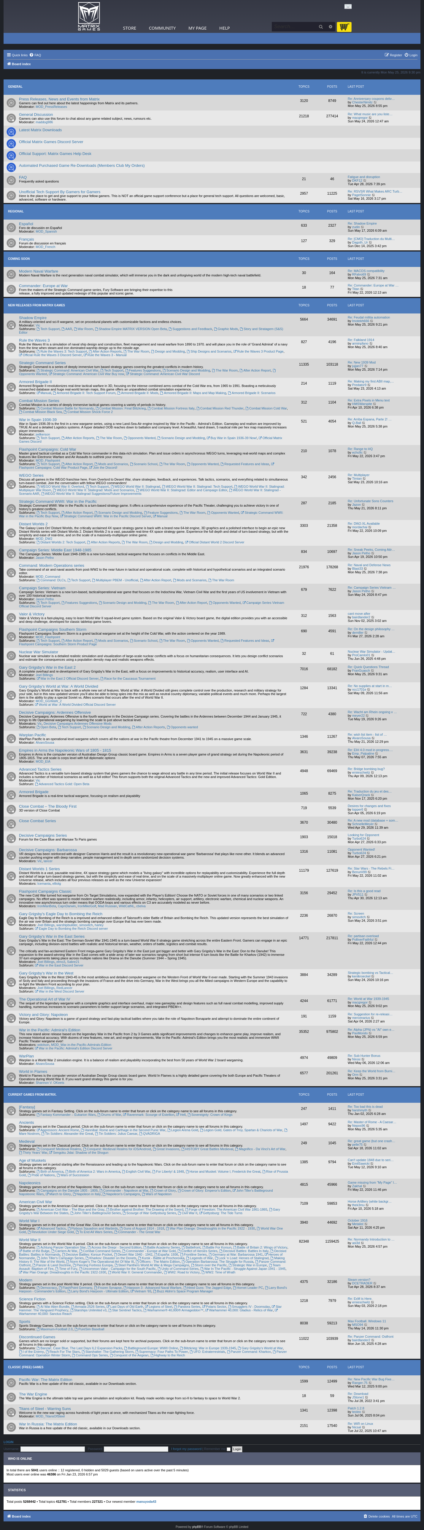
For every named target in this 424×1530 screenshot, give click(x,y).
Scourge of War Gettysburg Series (149, 1213)
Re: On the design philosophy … (371, 629)
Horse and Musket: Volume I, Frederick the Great (223, 1171)
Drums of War (109, 1114)
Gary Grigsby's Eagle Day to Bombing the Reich (60, 914)
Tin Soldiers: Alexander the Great (67, 1133)
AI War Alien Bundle (52, 1306)
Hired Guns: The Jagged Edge (207, 1287)
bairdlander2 (361, 617)
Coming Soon (19, 258)
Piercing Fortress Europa (93, 1265)
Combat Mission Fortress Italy (170, 408)
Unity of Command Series (178, 1268)
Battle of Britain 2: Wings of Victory (260, 1247)
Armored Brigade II (35, 382)
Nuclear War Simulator (38, 652)
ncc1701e (359, 689)
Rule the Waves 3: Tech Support (61, 351)
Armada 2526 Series (88, 1306)
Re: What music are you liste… (370, 114)
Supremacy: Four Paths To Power (161, 1351)
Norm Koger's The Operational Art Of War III (100, 1261)
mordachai (359, 527)
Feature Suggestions (161, 512)
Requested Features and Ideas (244, 464)
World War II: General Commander (135, 1272)
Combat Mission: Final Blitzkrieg (121, 408)
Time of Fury (66, 1268)
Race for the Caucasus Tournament (128, 678)
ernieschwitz (361, 772)
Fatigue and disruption (364, 177)
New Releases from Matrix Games (36, 305)
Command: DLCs (50, 580)
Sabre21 (73, 962)
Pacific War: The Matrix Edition (45, 1379)
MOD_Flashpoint (48, 460)
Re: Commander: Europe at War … (373, 285)
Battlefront (191, 1247)
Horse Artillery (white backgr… (370, 1201)
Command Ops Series (90, 1355)
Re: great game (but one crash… (371, 1141)
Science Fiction (32, 1299)
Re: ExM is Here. (360, 1298)
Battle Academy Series (161, 1247)
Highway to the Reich (167, 1355)
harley (99, 925)
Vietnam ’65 (140, 1291)
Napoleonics (30, 1183)
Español (26, 224)
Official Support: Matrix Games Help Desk (55, 153)
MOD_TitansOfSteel (50, 1416)
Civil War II (187, 1213)
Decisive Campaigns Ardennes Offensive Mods (78, 723)
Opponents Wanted (139, 438)
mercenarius (361, 1018)
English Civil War (136, 1171)
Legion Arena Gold (182, 1130)
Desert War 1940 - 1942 (133, 1254)
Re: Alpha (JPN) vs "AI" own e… (371, 1029)
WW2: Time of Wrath (218, 1272)
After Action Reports (105, 351)
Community (162, 28)
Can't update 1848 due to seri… (371, 1160)
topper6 (357, 809)
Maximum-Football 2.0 (54, 1329)
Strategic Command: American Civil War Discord (163, 374)
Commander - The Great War (137, 1232)
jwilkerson (43, 434)
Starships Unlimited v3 (88, 1310)
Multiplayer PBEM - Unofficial (115, 580)
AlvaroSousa (45, 742)
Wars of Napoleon (156, 1194)
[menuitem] (35, 55)
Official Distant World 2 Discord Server (214, 542)
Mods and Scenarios (111, 464)
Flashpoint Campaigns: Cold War (47, 449)
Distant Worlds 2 (33, 524)
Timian (357, 478)
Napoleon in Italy (87, 1194)
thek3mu (358, 1205)
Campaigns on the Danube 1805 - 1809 (66, 1190)
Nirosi (356, 1059)
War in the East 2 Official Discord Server (67, 678)
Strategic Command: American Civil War (67, 370)
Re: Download (358, 1393)
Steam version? (359, 1279)
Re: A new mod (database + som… (373, 820)
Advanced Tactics (51, 1228)
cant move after (359, 613)
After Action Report (255, 370)
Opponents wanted (182, 727)
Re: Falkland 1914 (361, 340)
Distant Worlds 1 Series (39, 869)
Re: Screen (356, 913)
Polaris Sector (214, 1306)
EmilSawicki (361, 1163)
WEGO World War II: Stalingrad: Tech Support (197, 486)
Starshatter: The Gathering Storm (108, 1351)
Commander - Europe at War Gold (149, 1251)
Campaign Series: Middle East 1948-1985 (55, 550)
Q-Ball (356, 423)
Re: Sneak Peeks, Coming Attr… (371, 549)
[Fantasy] (27, 1107)
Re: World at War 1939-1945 (368, 999)
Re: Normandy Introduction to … (371, 1239)
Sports (24, 1321)
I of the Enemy (31, 1351)
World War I (29, 1221)
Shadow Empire (33, 318)
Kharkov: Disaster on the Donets (110, 1258)
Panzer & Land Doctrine (51, 1265)
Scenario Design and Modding (186, 370)
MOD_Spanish (46, 231)
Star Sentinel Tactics (125, 1310)
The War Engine (33, 1394)
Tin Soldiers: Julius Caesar (116, 1133)
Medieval (27, 1141)
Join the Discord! (103, 467)
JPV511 (358, 894)
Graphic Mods (226, 329)
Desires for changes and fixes (369, 806)
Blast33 (357, 568)
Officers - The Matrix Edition (158, 1261)
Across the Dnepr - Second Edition (115, 1247)
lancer (48, 861)
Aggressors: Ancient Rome (57, 1130)
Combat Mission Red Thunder (220, 408)
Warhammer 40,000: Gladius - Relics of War (239, 1310)
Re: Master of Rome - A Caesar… (372, 1122)
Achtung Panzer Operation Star (61, 1247)
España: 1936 (166, 1254)
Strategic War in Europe (247, 1265)
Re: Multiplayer (358, 475)
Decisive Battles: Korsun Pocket (87, 1254)
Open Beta (46, 727)
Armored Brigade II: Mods (137, 393)
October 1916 (358, 1220)
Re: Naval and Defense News (369, 565)
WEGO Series (31, 475)
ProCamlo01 (361, 655)
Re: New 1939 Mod (362, 362)
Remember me (217, 1449)
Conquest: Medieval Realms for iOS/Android (117, 1149)
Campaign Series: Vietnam (42, 588)
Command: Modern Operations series (51, 565)
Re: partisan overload (363, 936)
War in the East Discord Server (59, 965)
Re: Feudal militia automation (369, 317)
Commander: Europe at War (43, 286)
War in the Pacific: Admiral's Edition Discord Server (73, 1048)
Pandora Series (187, 1306)
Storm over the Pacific (209, 1265)
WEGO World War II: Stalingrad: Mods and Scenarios (93, 490)
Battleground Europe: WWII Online (151, 1348)
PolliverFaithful (363, 939)
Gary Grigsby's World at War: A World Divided (58, 686)
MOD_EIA (43, 761)
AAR (66, 329)
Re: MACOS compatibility (366, 271)
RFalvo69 (359, 274)
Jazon (356, 504)
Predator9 (359, 385)
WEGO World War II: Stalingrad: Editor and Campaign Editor (181, 490)
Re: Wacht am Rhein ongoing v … (372, 712)
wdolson (43, 1044)
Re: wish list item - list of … (367, 734)
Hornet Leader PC (248, 1287)
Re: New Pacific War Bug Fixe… (371, 1379)
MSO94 (357, 1324)
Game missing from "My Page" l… (372, 1182)
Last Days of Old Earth (125, 1306)
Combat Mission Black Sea (40, 412)
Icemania (44, 883)
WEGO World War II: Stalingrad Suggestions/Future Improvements (91, 493)
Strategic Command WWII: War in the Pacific (58, 501)
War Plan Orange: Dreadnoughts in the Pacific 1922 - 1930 (210, 1228)
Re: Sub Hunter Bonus (364, 1055)
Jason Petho (45, 557)
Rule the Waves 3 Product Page (258, 351)
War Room (83, 329)
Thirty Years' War (33, 1152)
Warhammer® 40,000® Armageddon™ (173, 1310)
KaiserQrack (361, 795)
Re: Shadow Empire (362, 223)
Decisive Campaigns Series (43, 835)
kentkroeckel (361, 976)
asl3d (356, 1243)
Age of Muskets (32, 1160)
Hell (181, 1114)
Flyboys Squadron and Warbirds (93, 1228)
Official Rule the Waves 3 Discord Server (50, 355)
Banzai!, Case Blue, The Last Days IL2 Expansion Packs (79, 1348)
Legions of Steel (158, 1306)
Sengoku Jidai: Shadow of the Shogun (78, 1152)
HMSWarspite (362, 404)
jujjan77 (357, 366)
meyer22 (358, 715)
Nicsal (356, 1427)
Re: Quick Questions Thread (368, 667)
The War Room (136, 351)
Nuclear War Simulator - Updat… (371, 651)
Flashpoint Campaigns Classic (45, 891)
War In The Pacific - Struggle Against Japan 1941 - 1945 (242, 1268)
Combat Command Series (99, 1251)
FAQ (23, 177)
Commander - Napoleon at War (123, 1190)
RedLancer (64, 988)
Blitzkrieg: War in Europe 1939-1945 (208, 1348)
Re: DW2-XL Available (364, 523)
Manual (43, 393)
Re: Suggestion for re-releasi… (370, 1014)
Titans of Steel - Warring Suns (45, 1408)
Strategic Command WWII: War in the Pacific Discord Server (105, 516)
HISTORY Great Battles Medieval (207, 1149)
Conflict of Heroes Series (197, 1251)
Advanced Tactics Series (40, 769)
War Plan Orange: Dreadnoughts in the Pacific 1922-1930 (62, 1272)
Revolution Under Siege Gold (51, 1232)
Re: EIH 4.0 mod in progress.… (370, 750)
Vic (38, 325)
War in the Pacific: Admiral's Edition (49, 1030)
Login (8, 1442)
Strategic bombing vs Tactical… (370, 972)
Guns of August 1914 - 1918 (142, 1228)
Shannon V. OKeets (50, 1082)
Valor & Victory (32, 614)
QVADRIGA (149, 1133)
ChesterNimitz (362, 102)
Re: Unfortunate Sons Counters (370, 501)
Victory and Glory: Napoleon (43, 1014)
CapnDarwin (67, 906)
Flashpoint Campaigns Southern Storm (52, 629)
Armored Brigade (34, 792)
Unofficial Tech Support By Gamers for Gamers (59, 192)
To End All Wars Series (94, 1232)
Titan (355, 289)
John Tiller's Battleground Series (95, 1213)
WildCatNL (126, 906)
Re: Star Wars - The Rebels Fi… (371, 868)
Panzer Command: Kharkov (249, 1351)
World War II (30, 1240)
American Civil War (35, 1202)
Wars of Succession (73, 1175)
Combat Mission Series (39, 400)
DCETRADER (362, 1283)
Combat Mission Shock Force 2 (88, 412)
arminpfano (360, 343)
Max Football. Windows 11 (367, 1321)
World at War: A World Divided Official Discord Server (75, 704)
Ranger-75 (360, 1383)
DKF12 (357, 180)
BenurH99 (359, 872)
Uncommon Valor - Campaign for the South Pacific (117, 1268)
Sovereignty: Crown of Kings (210, 1114)
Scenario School (144, 464)
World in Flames (33, 1071)
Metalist (357, 1224)
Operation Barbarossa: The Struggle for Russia (217, 1261)
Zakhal (357, 1186)
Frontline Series (193, 1254)
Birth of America (49, 1171)
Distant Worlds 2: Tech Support (60, 542)
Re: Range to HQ (360, 449)
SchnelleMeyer (363, 824)
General (15, 86)
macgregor (360, 117)
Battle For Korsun (216, 1247)
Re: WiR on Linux (360, 1423)
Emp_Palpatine (363, 753)
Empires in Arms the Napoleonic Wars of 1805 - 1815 (65, 750)
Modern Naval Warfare (38, 271)
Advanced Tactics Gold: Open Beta (62, 784)
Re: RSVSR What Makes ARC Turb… (375, 191)
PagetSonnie (361, 195)
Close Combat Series (37, 821)
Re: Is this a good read (364, 891)
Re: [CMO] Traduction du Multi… (371, 239)
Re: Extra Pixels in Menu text (369, 400)
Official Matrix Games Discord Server (51, 142)
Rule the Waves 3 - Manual (105, 355)
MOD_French (45, 247)
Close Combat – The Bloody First (48, 806)
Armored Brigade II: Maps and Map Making (193, 393)
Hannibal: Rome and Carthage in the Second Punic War (123, 1130)
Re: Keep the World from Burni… (372, 1071)
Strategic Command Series (42, 363)
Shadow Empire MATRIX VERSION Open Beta (131, 329)
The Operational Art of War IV (44, 999)
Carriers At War (64, 1251)
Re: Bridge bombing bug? (366, 769)
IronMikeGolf (87, 906)
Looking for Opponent (363, 835)
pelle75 (357, 1144)
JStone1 (358, 1397)
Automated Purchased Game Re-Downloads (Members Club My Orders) (82, 165)
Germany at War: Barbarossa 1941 (236, 1254)
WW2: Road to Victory (182, 1272)
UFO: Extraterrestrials (207, 1351)
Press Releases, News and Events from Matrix (59, 99)
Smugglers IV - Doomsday (249, 1306)
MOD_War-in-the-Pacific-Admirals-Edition (81, 1044)
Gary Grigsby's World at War (260, 1348)
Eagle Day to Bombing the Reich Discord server (71, 928)
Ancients (26, 1122)
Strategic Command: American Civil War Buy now (86, 374)
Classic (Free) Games (25, 1367)
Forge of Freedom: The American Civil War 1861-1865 (226, 1209)
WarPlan (26, 1056)
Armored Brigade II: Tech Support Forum (84, 393)
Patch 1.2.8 (356, 1408)
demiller (358, 632)
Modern (25, 1280)
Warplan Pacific (32, 735)
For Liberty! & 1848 (168, 1171)
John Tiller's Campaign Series (60, 1258)
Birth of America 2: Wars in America (92, 1171)
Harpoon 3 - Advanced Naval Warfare (152, 1287)
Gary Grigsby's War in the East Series (52, 936)
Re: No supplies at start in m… (370, 686)
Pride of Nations (41, 1175)
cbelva (141, 906)
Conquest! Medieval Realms (58, 1149)
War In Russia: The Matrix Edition (48, 1424)
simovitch (86, 925)
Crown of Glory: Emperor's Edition (204, 1190)
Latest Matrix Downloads (40, 130)
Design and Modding (168, 351)
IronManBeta (46, 906)
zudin (356, 227)
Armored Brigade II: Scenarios (251, 393)
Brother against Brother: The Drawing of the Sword (144, 1209)
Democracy (46, 1287)
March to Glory (58, 1194)
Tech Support (48, 329)
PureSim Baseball (89, 1329)
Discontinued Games (37, 1337)
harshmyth (359, 1110)
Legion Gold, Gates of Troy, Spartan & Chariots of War (241, 1130)
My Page (197, 28)
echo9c (357, 452)
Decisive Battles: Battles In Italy (244, 1251)
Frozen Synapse (108, 1287)
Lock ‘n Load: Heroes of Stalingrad (242, 1258)
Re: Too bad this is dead (365, 1106)
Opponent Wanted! (361, 849)
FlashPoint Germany (75, 1287)
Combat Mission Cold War (266, 408)
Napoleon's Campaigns (121, 1194)
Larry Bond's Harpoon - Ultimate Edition (97, 1291)
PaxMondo (360, 1033)
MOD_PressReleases (51, 106)
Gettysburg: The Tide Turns (220, 1213)
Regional (16, 211)
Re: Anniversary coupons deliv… (371, 98)
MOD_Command (48, 576)
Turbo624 (359, 838)
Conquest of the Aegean (129, 1355)
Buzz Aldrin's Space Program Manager (183, 1291)
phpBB (196, 1527)
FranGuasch (361, 670)
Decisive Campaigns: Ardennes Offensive (55, 712)
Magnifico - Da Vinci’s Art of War (260, 1149)
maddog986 (44, 122)
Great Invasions (166, 1149)
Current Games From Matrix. (32, 1094)
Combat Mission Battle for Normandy (65, 408)
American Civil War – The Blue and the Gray (70, 1209)
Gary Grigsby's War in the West (46, 973)
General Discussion (36, 114)
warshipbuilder (66, 925)
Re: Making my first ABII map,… (371, 381)
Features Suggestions (143, 370)
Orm (355, 1074)
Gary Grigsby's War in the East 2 (47, 667)
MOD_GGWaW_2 (49, 701)
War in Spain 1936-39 (38, 419)
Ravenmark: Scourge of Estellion (148, 1114)
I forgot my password (186, 1449)
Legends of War (199, 1258)
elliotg (57, 883)
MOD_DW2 (44, 538)
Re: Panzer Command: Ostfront (370, 1336)
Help (224, 28)
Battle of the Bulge (34, 1251)
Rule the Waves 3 (34, 340)
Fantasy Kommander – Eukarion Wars (66, 1114)
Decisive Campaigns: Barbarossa (48, 850)
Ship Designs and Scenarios (209, 351)
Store (129, 28)
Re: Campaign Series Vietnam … (372, 587)
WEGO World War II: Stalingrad (135, 486)
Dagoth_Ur (360, 242)
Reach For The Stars (63, 1351)
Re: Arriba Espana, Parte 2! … (370, 419)
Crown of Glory (163, 1190)
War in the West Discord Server (59, 991)
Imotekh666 (360, 321)
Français (26, 239)
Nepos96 (358, 1125)
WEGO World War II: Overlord (60, 486)
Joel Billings (44, 675)
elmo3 (60, 962)
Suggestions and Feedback (190, 329)
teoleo (356, 1412)
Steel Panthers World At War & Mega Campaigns (152, 1265)
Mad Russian (107, 906)
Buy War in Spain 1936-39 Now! (232, 438)
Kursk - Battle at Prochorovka (161, 1258)
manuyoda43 (146, 1501)
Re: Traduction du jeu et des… (370, 791)
